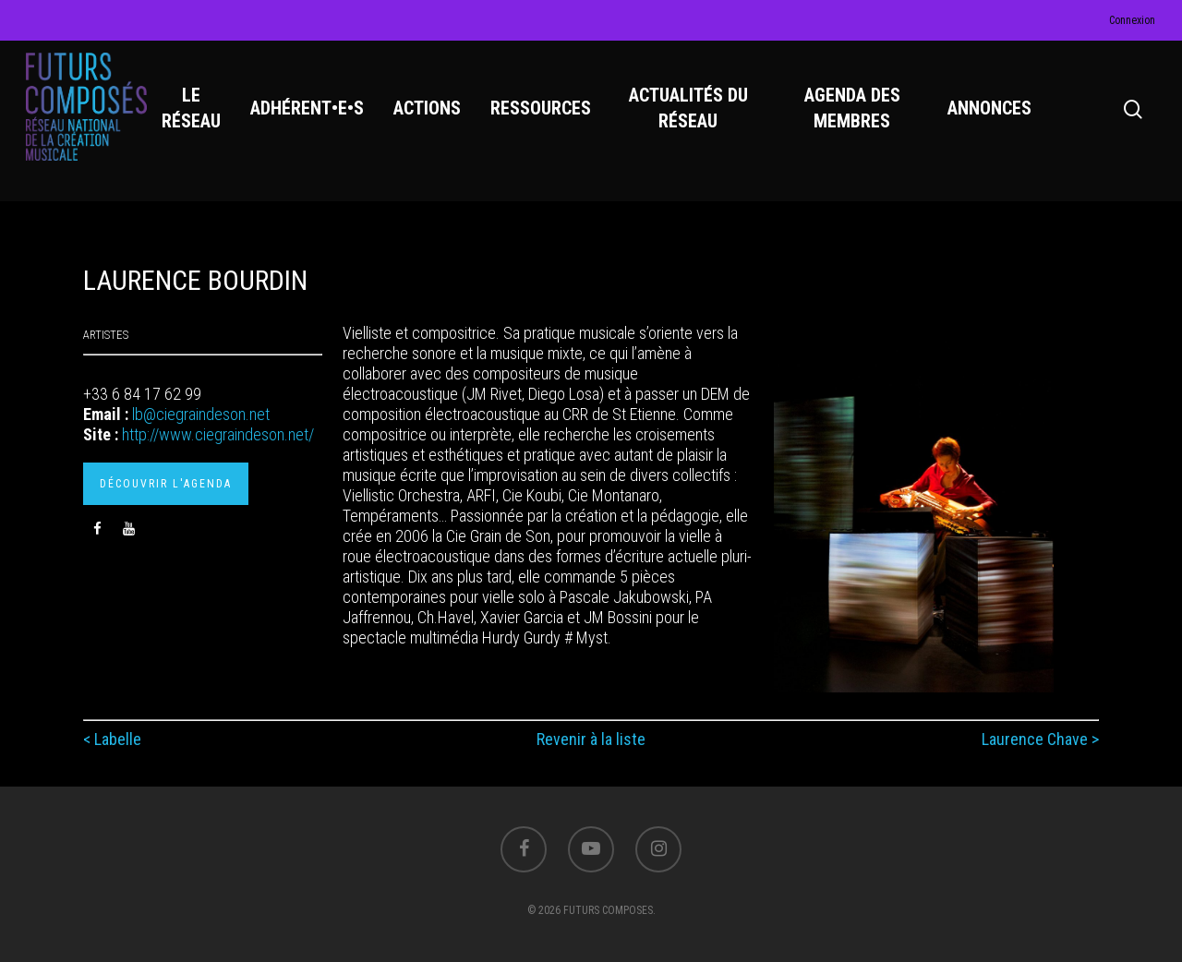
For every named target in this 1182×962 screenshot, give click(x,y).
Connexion (1132, 20)
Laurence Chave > (1040, 739)
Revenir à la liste (591, 739)
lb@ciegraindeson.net (201, 414)
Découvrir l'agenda (166, 483)
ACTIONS (430, 112)
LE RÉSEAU (193, 112)
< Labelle (112, 739)
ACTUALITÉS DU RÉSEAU (690, 112)
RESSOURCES (543, 112)
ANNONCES (990, 112)
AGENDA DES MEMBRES (853, 112)
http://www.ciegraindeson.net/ (218, 434)
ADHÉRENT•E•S (310, 112)
